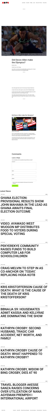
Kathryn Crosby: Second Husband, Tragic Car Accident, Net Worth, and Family (21, 333)
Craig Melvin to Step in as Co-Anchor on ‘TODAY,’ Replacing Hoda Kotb (22, 271)
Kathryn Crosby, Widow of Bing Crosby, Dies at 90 (22, 371)
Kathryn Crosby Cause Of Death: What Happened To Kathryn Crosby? (21, 354)
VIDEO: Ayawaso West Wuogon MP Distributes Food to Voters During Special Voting (20, 228)
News (20, 67)
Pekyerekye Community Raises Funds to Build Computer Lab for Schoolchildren (20, 251)
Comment (13, 161)
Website (13, 178)
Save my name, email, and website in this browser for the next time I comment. (23, 183)
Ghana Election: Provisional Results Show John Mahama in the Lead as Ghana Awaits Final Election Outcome (24, 204)
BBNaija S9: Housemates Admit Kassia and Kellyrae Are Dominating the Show (22, 313)
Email (13, 174)
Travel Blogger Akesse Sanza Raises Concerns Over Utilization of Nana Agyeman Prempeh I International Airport (21, 391)
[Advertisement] (24, 17)
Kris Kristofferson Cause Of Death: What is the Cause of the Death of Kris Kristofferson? (24, 292)
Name (13, 170)
